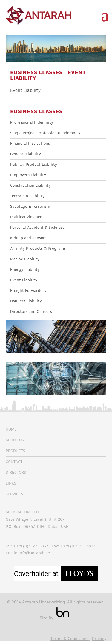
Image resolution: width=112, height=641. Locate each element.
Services (14, 494)
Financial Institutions (30, 144)
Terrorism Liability (27, 196)
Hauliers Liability (26, 301)
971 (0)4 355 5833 (79, 546)
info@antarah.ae (34, 553)
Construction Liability (30, 186)
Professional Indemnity (31, 123)
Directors (16, 473)
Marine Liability (24, 259)
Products (15, 451)
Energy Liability (25, 270)
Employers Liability (28, 175)
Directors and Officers (31, 312)
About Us (15, 440)
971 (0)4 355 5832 (32, 546)
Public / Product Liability (33, 165)
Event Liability (23, 280)
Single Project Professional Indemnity (45, 133)
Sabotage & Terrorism (30, 207)
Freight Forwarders (28, 291)
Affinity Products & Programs (38, 249)
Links (11, 483)
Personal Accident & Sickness (37, 228)
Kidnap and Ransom (28, 238)
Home (11, 429)
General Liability (25, 154)
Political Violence (26, 217)
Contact (14, 462)
